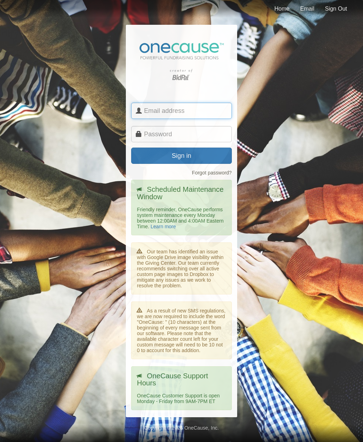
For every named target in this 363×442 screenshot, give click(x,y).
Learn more (163, 226)
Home (282, 9)
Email (307, 9)
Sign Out (336, 9)
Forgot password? (212, 173)
